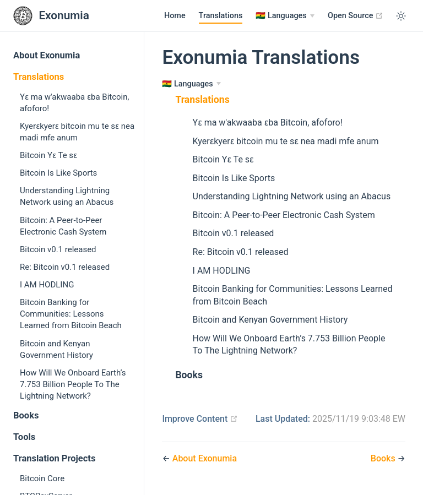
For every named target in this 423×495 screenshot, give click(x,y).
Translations (221, 15)
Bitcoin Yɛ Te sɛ (48, 155)
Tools (24, 437)
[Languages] (285, 16)
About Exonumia (46, 55)
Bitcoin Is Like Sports (58, 173)
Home (175, 15)
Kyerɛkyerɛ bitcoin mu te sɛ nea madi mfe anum (77, 132)
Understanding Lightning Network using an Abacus (66, 196)
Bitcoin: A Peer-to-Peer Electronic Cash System (63, 226)
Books (26, 415)
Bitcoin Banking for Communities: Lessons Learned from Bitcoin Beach (71, 313)
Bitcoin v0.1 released (58, 249)
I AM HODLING (47, 285)
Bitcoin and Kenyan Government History (56, 349)
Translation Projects (54, 458)
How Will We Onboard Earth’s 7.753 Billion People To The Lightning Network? (73, 384)
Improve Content (200, 419)
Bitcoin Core (42, 478)
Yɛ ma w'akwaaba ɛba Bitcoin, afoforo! (74, 102)
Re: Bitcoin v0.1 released (65, 267)
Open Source (355, 15)
